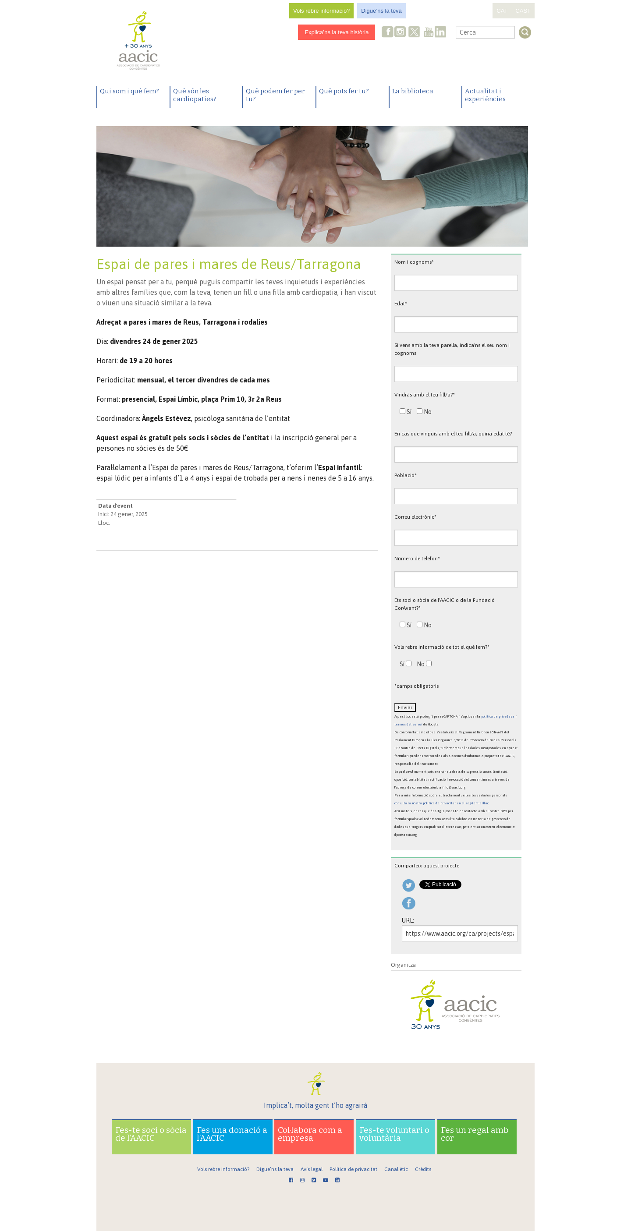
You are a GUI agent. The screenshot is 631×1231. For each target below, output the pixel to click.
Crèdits (423, 1169)
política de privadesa (497, 716)
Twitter (414, 32)
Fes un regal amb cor (475, 1134)
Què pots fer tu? (344, 91)
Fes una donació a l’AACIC (232, 1134)
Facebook (387, 32)
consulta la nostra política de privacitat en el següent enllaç (441, 803)
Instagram (401, 32)
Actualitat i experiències (485, 95)
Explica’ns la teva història (337, 32)
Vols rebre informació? (321, 10)
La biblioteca (412, 91)
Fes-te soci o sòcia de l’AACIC (151, 1134)
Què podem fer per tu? (275, 95)
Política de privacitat (353, 1169)
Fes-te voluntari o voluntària (394, 1134)
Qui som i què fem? (129, 91)
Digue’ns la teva (381, 10)
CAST (523, 10)
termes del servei (408, 724)
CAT (501, 10)
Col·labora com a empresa (310, 1134)
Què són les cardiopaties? (194, 95)
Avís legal (312, 1169)
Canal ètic (396, 1169)
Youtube (428, 32)
